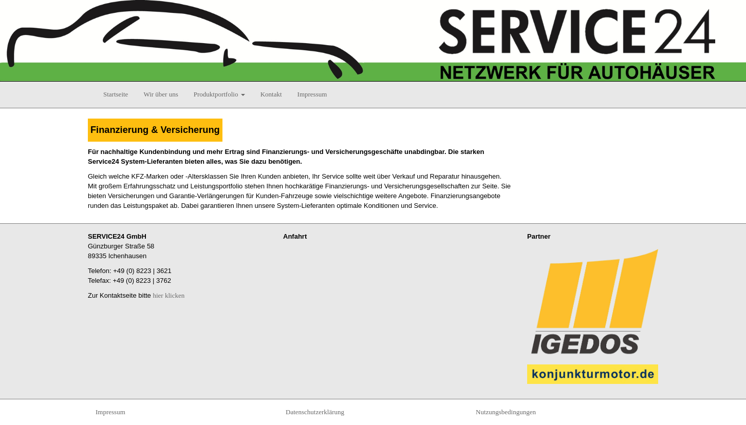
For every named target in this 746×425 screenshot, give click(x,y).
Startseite (115, 94)
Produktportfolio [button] (219, 94)
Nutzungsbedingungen (506, 412)
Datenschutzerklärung (315, 412)
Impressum (312, 94)
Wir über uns (160, 94)
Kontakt (271, 94)
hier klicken (168, 295)
